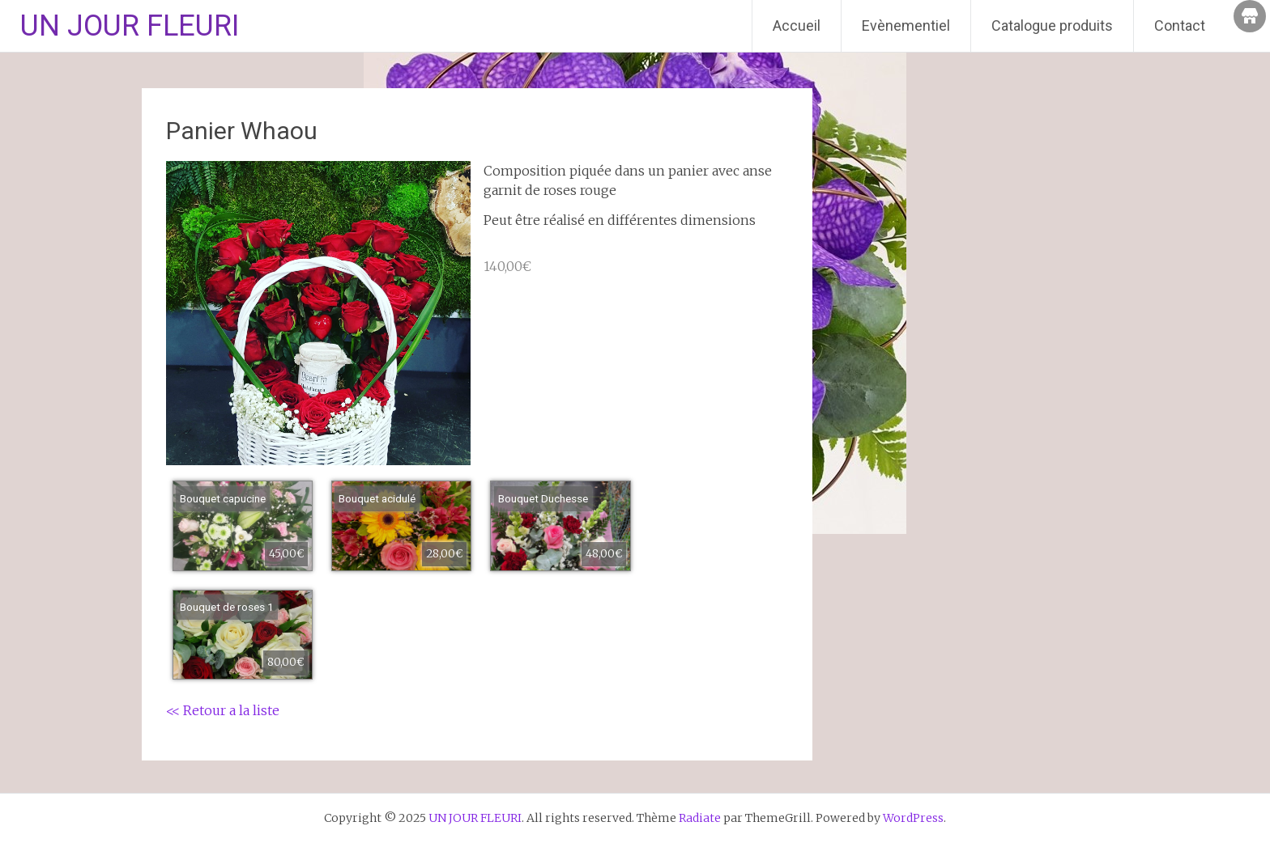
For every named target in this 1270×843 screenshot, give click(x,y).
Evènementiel (906, 25)
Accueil (796, 25)
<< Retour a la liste (222, 710)
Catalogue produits (1052, 25)
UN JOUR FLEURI (129, 26)
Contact (1179, 25)
